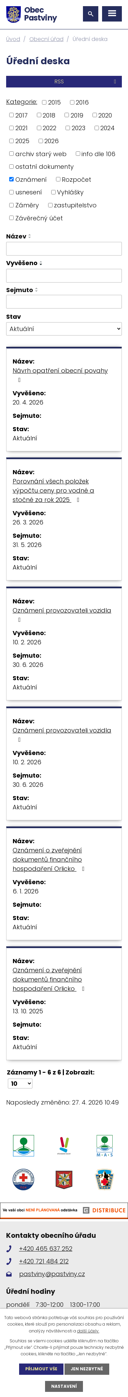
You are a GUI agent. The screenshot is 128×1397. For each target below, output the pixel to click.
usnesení (28, 192)
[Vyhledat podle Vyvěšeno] (64, 276)
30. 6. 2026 (28, 664)
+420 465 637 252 (45, 1248)
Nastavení (64, 1386)
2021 (21, 128)
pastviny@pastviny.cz (52, 1274)
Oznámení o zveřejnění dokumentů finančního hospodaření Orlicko (50, 859)
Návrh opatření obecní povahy (60, 374)
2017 (21, 115)
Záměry (27, 205)
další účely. (88, 1331)
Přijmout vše (41, 1369)
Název (16, 236)
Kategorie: (21, 101)
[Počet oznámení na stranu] (20, 1083)
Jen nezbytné (87, 1369)
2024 (107, 128)
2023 (78, 128)
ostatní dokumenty (44, 166)
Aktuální (25, 438)
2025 (22, 141)
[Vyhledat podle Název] (64, 249)
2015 (54, 102)
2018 (49, 115)
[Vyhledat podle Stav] (64, 329)
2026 (51, 141)
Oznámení (31, 179)
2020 (105, 115)
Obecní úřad (46, 39)
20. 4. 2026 (28, 402)
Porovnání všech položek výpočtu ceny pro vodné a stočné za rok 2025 (53, 490)
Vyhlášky (70, 192)
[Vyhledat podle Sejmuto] (64, 302)
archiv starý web (41, 153)
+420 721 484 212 (44, 1261)
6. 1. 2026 (26, 891)
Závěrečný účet (39, 218)
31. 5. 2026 (27, 544)
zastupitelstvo (75, 205)
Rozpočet (76, 179)
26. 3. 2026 (28, 522)
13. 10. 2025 (28, 1011)
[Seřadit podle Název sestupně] (30, 237)
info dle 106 (98, 153)
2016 (82, 102)
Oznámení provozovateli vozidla (62, 614)
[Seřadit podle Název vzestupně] (30, 234)
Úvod (13, 39)
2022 (49, 128)
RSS (86, 81)
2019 (77, 115)
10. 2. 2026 (27, 642)
